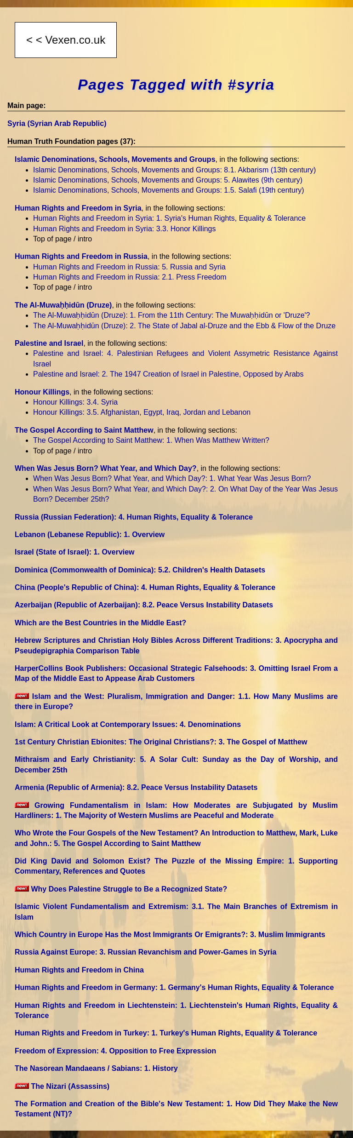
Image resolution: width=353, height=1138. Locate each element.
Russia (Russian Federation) (134, 517)
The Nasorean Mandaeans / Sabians (96, 1068)
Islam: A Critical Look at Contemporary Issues (128, 724)
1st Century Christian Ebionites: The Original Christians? (161, 742)
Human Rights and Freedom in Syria (78, 208)
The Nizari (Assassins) (62, 1086)
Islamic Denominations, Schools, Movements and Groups (115, 159)
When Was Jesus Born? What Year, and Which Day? (106, 468)
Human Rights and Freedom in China (79, 970)
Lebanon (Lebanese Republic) (90, 534)
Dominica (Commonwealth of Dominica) (140, 570)
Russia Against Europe (145, 952)
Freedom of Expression (115, 1051)
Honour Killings (42, 392)
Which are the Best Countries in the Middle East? (100, 623)
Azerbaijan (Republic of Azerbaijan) (144, 605)
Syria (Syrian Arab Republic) (56, 123)
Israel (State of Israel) (75, 552)
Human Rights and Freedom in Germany (174, 987)
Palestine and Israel (49, 343)
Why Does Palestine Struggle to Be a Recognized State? (121, 889)
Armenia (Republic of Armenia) (136, 787)
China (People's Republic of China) (145, 587)
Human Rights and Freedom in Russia (81, 256)
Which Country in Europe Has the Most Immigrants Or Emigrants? (170, 934)
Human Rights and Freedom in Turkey (166, 1033)
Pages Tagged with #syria (176, 84)
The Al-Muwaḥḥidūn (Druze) (63, 305)
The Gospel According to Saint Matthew (84, 430)
